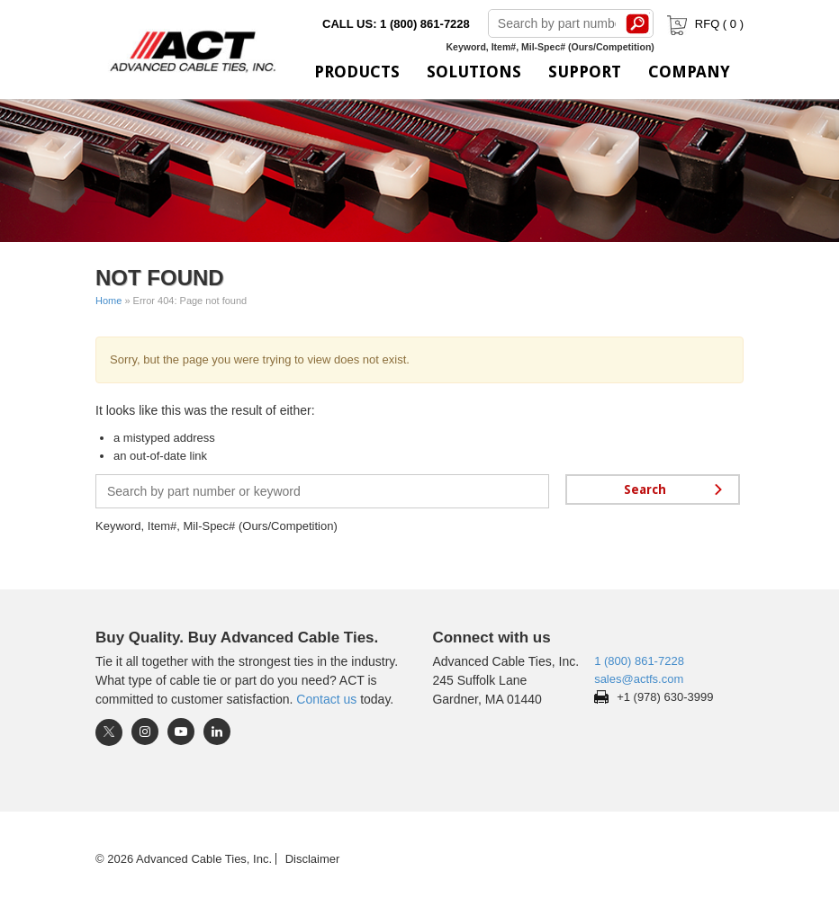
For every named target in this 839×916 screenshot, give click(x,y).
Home (108, 300)
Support (584, 71)
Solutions (474, 71)
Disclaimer (312, 859)
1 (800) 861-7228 (639, 661)
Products (357, 71)
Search (638, 23)
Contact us (326, 699)
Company (689, 71)
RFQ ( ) (703, 24)
